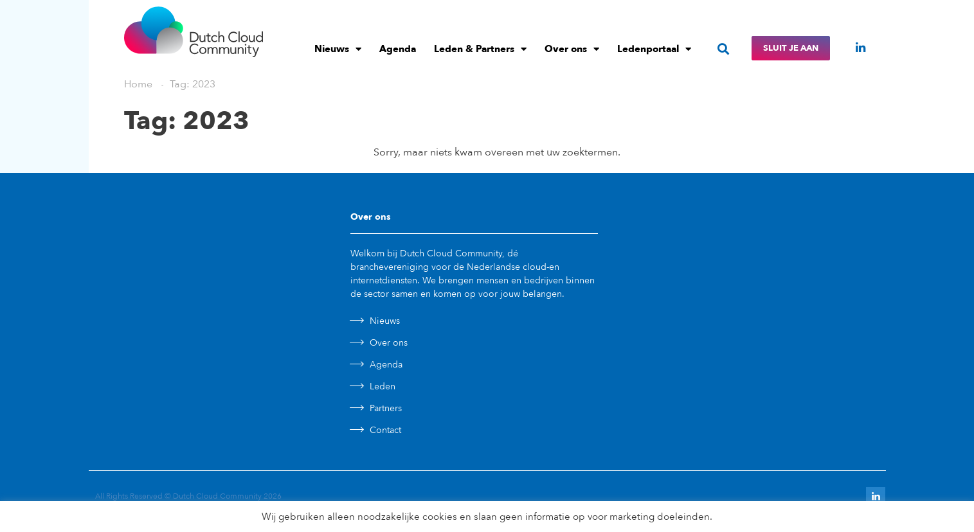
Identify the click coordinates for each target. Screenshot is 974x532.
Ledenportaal (654, 49)
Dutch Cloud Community (217, 496)
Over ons (572, 49)
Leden (382, 386)
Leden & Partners (480, 49)
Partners (386, 408)
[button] (723, 48)
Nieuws (337, 49)
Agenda (397, 48)
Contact (385, 430)
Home (138, 84)
